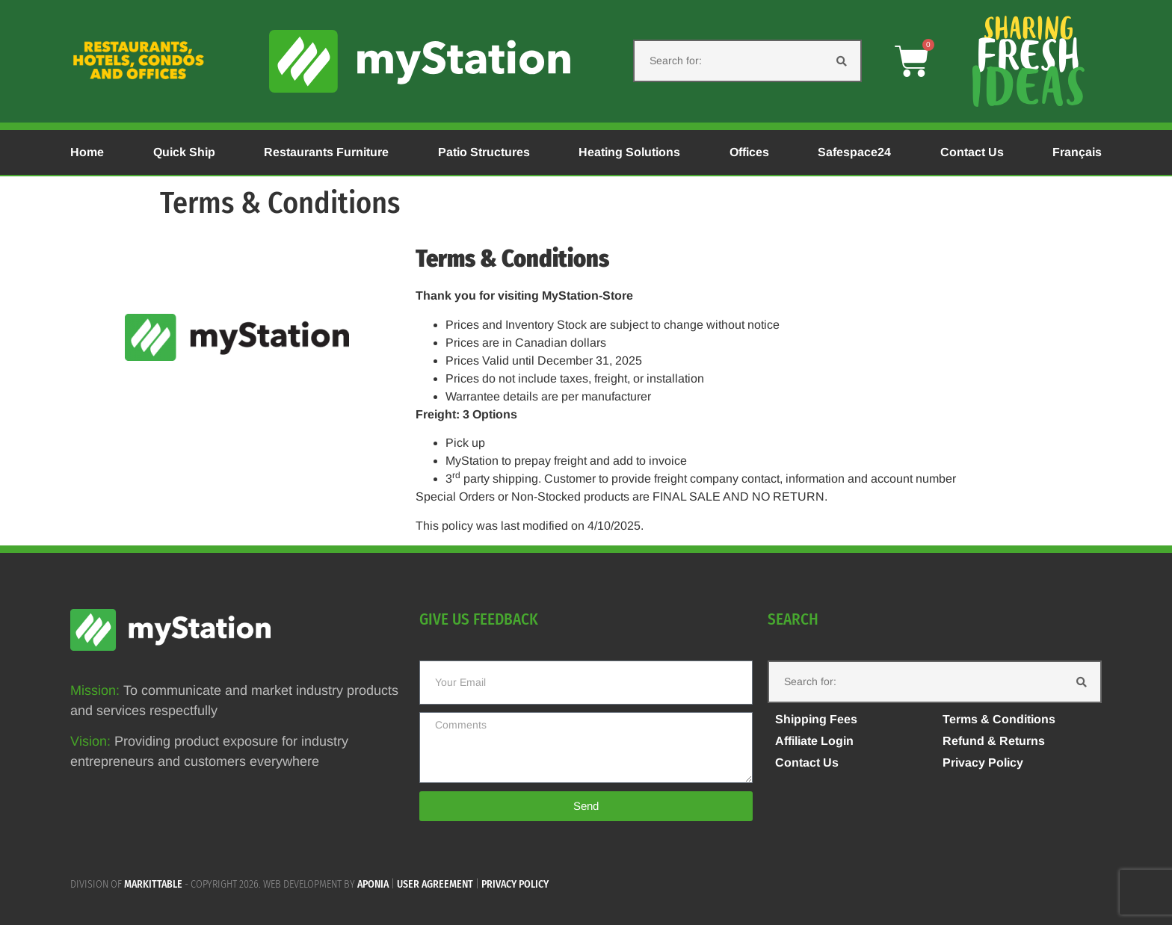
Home (87, 152)
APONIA (373, 884)
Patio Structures (484, 152)
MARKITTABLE (153, 884)
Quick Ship (184, 152)
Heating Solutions (629, 152)
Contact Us (972, 152)
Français (1077, 152)
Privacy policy (515, 884)
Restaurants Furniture (326, 152)
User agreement (435, 884)
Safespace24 (854, 152)
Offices (749, 152)
